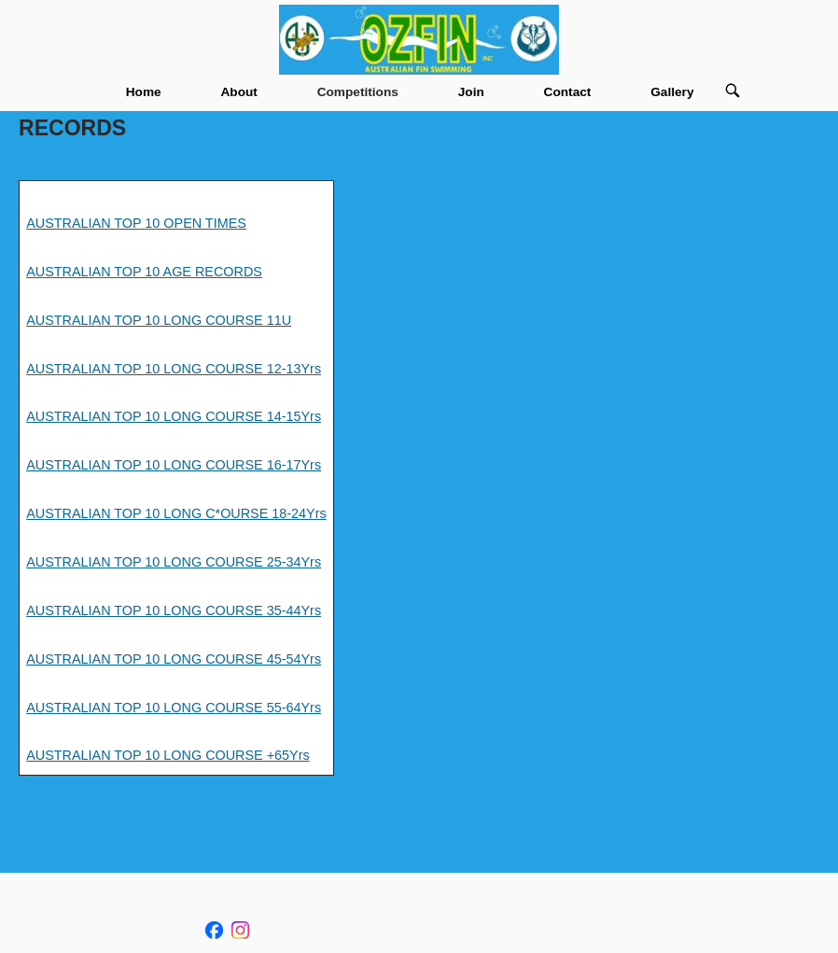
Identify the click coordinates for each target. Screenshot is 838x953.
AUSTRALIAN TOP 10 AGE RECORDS (144, 271)
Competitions (357, 92)
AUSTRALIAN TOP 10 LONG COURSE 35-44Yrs (173, 610)
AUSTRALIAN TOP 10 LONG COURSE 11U (158, 320)
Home (143, 92)
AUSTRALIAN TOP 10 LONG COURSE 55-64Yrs (173, 707)
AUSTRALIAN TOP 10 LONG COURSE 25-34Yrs (173, 561)
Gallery (671, 92)
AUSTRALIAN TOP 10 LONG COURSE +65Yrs (168, 755)
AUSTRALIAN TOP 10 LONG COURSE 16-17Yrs (173, 464)
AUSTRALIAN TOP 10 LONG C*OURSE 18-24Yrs (176, 513)
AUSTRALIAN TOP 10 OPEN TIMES (136, 223)
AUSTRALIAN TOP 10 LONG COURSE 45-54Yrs (173, 659)
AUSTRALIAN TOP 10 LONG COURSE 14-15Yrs (173, 416)
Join (471, 92)
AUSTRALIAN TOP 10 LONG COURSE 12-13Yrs (173, 368)
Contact (568, 92)
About (238, 92)
